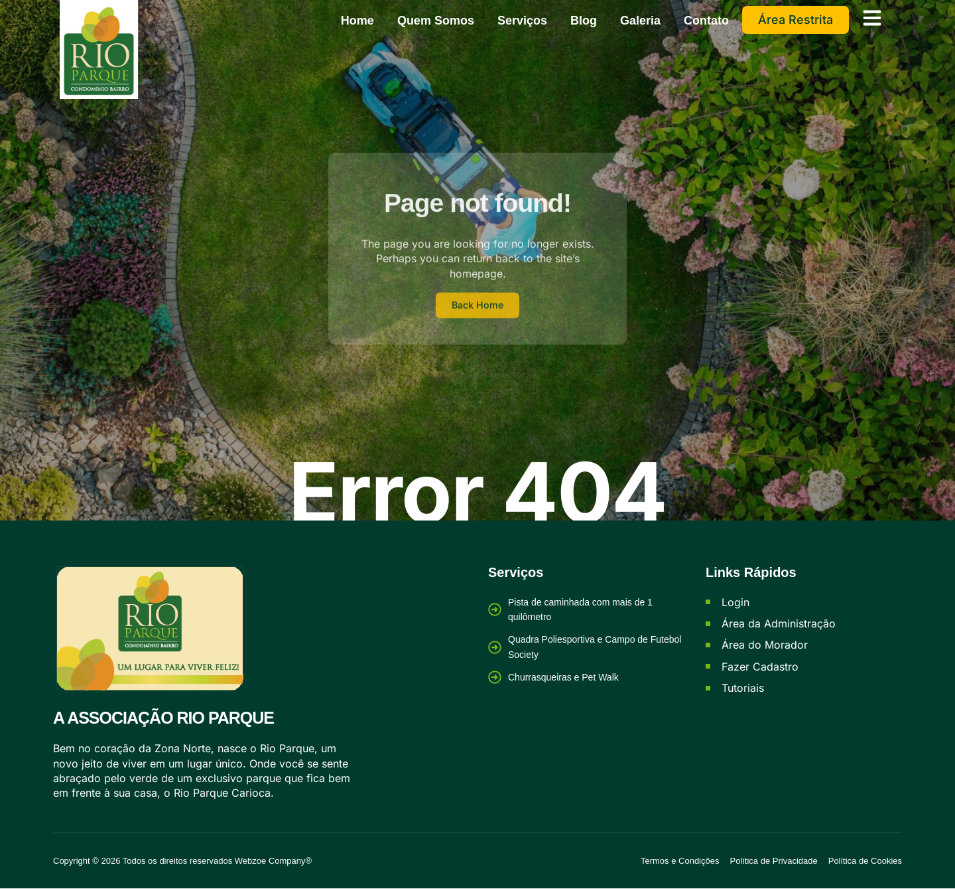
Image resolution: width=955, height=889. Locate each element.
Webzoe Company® (273, 861)
